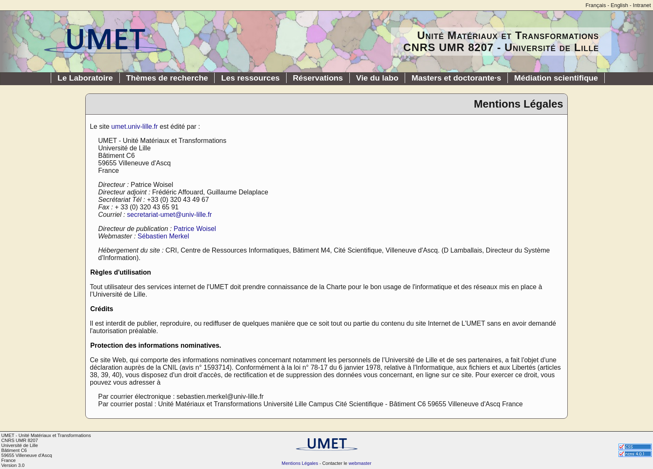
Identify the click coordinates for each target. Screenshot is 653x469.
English (619, 5)
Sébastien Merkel (163, 236)
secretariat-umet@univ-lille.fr (169, 214)
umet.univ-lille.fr (134, 126)
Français (596, 5)
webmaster (360, 463)
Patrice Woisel (194, 228)
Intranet (642, 5)
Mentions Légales (300, 463)
